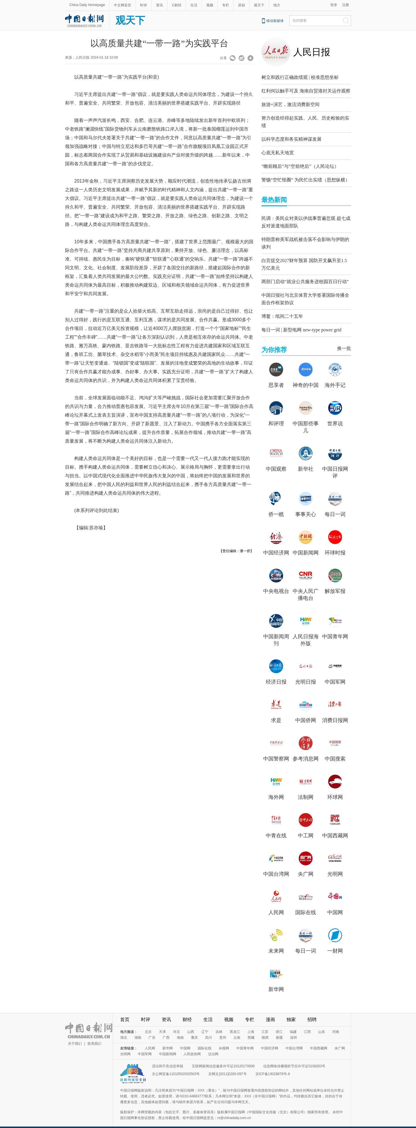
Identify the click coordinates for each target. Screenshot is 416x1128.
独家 (291, 1012)
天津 (162, 1025)
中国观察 (276, 462)
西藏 (251, 1030)
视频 (209, 5)
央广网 (305, 867)
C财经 (176, 5)
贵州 (222, 1030)
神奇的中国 (306, 378)
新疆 (279, 1030)
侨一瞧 (276, 507)
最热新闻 (274, 198)
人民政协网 (192, 1047)
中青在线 (276, 828)
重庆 (194, 1030)
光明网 (335, 867)
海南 (180, 1030)
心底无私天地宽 (277, 151)
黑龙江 (235, 1025)
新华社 (305, 462)
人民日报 (311, 52)
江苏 (264, 1025)
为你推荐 (274, 342)
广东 (151, 1030)
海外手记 (335, 378)
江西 (307, 1025)
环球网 (335, 790)
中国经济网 (276, 545)
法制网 (305, 790)
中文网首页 (122, 5)
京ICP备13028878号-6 (272, 1067)
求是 (276, 713)
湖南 (137, 1030)
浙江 (279, 1025)
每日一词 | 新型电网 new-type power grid (301, 322)
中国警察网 (276, 751)
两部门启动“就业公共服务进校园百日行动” (305, 275)
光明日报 (305, 675)
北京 (148, 1025)
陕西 (265, 1030)
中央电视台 (276, 584)
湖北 (123, 1030)
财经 (187, 1012)
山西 (190, 1025)
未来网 (276, 944)
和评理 (276, 416)
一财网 (335, 944)
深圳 (293, 1030)
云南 (236, 1030)
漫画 (270, 1012)
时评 (143, 5)
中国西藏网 (335, 828)
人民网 (276, 905)
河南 (335, 1025)
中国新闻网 (306, 545)
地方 (276, 5)
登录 (333, 5)
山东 (321, 1025)
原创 (241, 5)
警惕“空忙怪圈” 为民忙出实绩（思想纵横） (305, 178)
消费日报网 (335, 713)
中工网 (305, 828)
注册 (345, 5)
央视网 (224, 1041)
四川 (208, 1030)
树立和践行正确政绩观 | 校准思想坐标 (300, 77)
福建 (293, 1025)
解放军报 (335, 584)
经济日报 (276, 675)
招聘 (312, 1012)
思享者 (276, 378)
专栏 (225, 5)
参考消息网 (306, 751)
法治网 (213, 1047)
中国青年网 (335, 629)
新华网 (276, 982)
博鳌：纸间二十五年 (282, 309)
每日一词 (335, 507)
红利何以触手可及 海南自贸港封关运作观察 (305, 90)
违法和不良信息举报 (167, 1059)
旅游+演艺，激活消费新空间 (290, 104)
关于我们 (75, 1036)
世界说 (335, 416)
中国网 (335, 905)
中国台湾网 (276, 867)
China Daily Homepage (87, 5)
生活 (193, 5)
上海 (250, 1025)
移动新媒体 (275, 21)
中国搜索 (335, 751)
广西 (166, 1030)
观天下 (259, 5)
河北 (176, 1025)
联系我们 (94, 1036)
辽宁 (204, 1025)
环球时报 (335, 545)
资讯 (159, 5)
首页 (124, 1012)
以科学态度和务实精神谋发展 (291, 137)
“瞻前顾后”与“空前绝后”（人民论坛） (300, 164)
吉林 (219, 1025)
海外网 (276, 790)
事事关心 (305, 507)
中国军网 (335, 675)
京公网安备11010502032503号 (176, 1067)
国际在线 (305, 905)
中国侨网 (305, 713)
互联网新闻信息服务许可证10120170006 (223, 1059)
